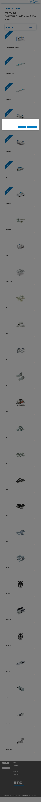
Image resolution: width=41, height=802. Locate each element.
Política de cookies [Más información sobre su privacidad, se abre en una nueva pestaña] (11, 123)
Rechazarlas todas (22, 127)
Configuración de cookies (9, 127)
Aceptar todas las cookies (31, 127)
